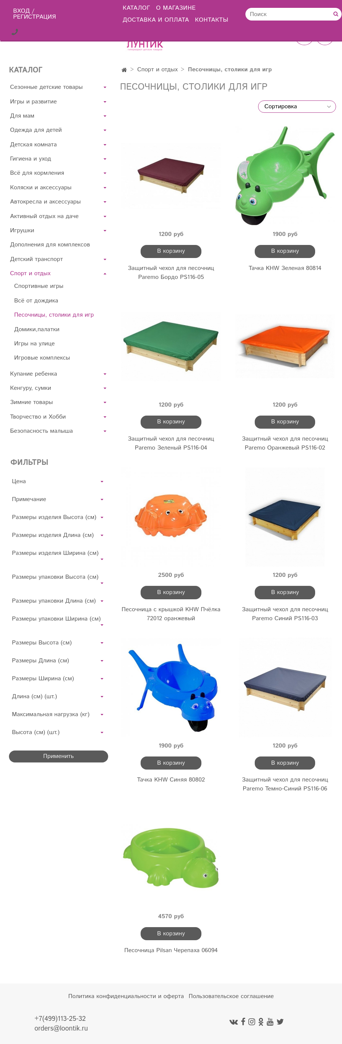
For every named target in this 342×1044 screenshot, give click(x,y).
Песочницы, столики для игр (54, 315)
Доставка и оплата (156, 20)
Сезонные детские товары (46, 87)
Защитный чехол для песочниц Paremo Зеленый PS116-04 (171, 443)
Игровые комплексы (42, 358)
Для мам (22, 116)
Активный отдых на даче (44, 216)
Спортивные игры (38, 286)
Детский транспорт (36, 259)
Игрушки (22, 230)
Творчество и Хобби (38, 417)
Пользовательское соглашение (231, 996)
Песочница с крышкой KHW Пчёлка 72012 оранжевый (171, 614)
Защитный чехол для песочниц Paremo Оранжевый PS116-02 (285, 443)
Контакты (211, 20)
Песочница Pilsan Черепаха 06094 (171, 950)
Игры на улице (34, 343)
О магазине (176, 8)
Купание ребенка (33, 374)
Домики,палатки (36, 329)
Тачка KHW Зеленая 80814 (285, 268)
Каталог (136, 8)
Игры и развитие (33, 101)
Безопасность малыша (41, 431)
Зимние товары (31, 402)
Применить (58, 756)
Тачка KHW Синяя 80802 (171, 780)
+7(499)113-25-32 (59, 1019)
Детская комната (33, 144)
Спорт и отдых (157, 69)
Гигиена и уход (30, 159)
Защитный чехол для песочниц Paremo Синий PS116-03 (285, 614)
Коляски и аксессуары (41, 187)
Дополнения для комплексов (50, 244)
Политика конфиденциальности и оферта (126, 996)
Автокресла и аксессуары (45, 202)
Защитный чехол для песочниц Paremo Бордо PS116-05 (171, 273)
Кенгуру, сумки (30, 388)
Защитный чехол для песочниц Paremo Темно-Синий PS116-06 (285, 784)
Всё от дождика (36, 300)
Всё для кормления (37, 173)
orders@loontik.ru (61, 1029)
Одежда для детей (36, 130)
